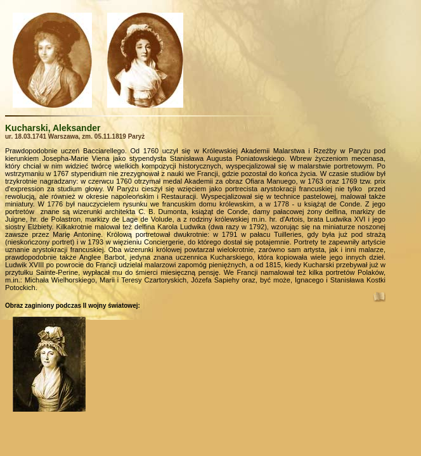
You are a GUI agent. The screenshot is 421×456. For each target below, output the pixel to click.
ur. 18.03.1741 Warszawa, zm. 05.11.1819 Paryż (75, 136)
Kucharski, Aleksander (52, 128)
